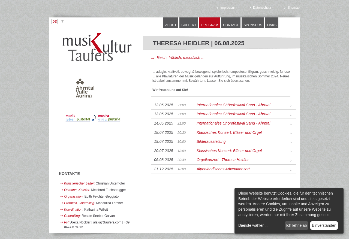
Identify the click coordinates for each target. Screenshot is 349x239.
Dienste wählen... (252, 225)
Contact (231, 25)
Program (209, 25)
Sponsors (252, 25)
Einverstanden (324, 225)
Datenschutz (260, 8)
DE (55, 21)
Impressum (226, 8)
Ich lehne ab (296, 225)
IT (62, 21)
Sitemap (292, 8)
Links (271, 25)
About (170, 25)
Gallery (188, 25)
